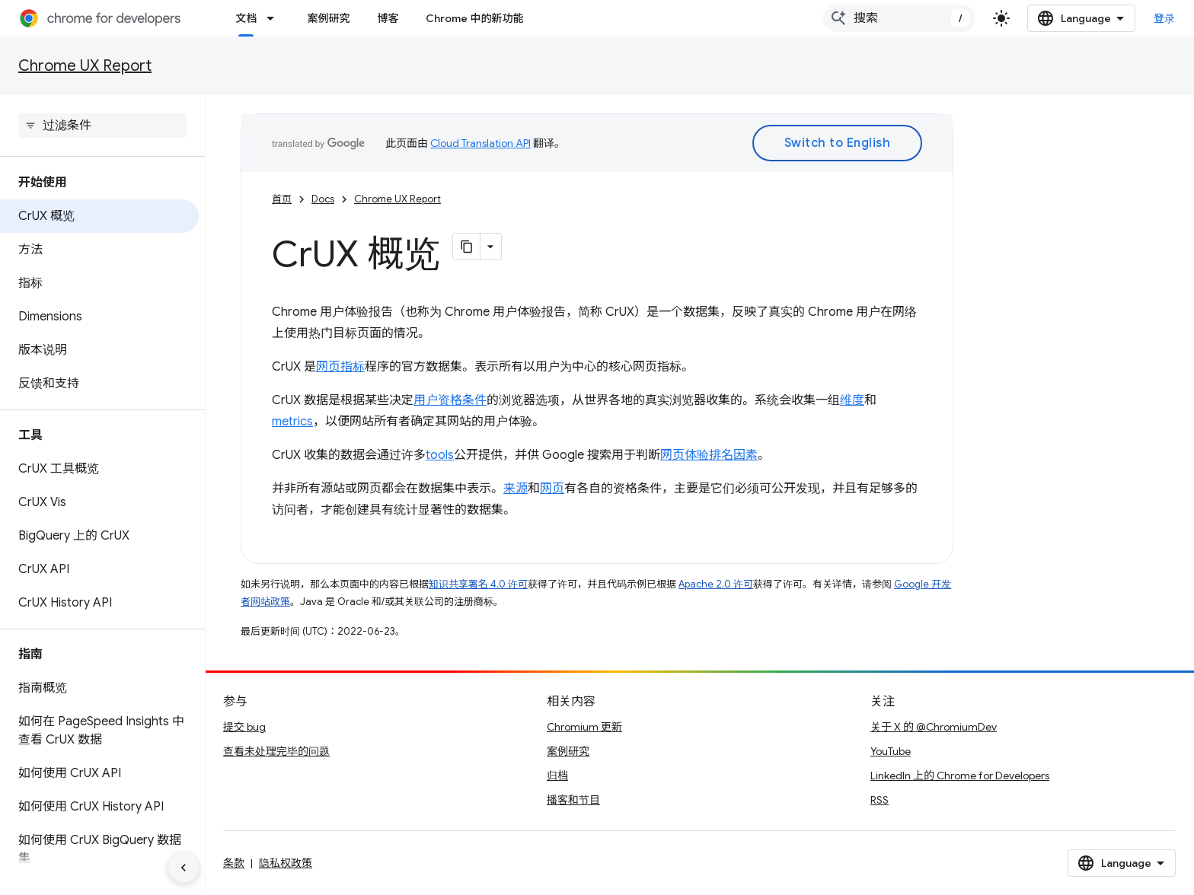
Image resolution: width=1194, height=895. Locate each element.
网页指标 (340, 366)
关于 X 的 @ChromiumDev (933, 727)
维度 (852, 400)
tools (440, 455)
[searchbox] (102, 125)
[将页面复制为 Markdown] (466, 247)
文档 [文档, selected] (246, 18)
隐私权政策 (285, 863)
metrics (292, 421)
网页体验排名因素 (709, 455)
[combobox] (899, 18)
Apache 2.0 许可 (715, 584)
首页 (282, 199)
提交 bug (244, 727)
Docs (322, 199)
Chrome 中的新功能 (474, 18)
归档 (557, 775)
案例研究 (328, 18)
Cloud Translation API (480, 143)
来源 (515, 488)
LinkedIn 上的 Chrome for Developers (959, 775)
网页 (552, 488)
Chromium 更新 (584, 727)
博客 (387, 18)
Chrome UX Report (85, 65)
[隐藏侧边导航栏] (183, 867)
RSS (879, 800)
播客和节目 (573, 800)
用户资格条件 (450, 400)
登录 (1165, 18)
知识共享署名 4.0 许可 (478, 584)
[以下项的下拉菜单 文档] (275, 18)
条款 (233, 863)
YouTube (890, 751)
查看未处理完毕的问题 (276, 751)
